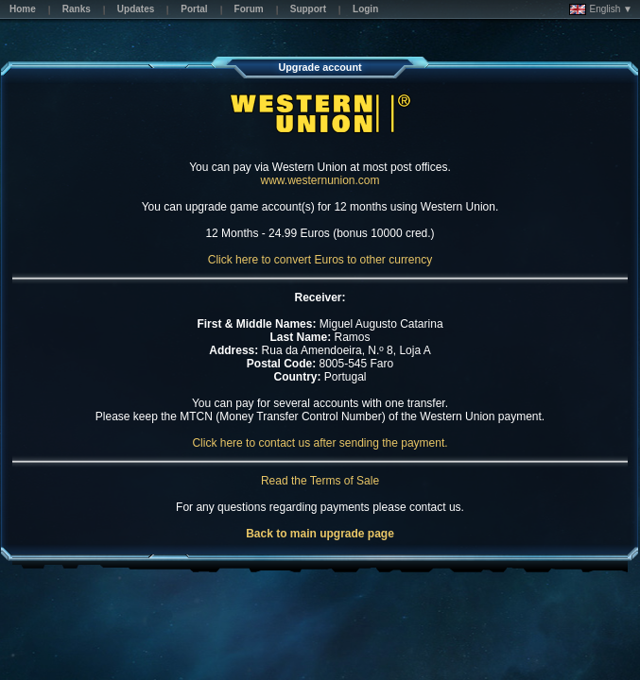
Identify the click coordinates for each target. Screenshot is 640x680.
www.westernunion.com (319, 180)
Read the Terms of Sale (320, 480)
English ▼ (600, 9)
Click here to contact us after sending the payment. (319, 443)
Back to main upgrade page (320, 533)
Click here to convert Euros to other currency (320, 259)
